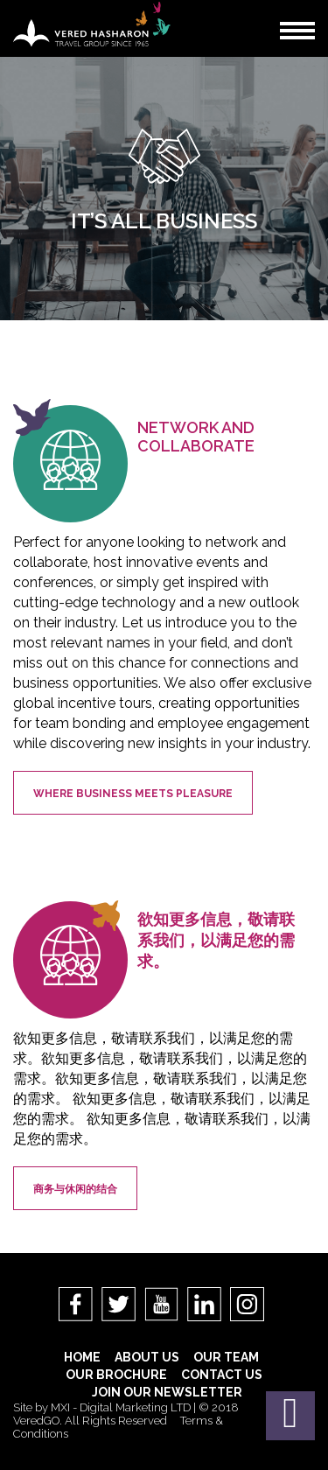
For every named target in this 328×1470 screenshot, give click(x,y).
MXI (60, 1407)
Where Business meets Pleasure (133, 794)
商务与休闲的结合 (75, 1189)
